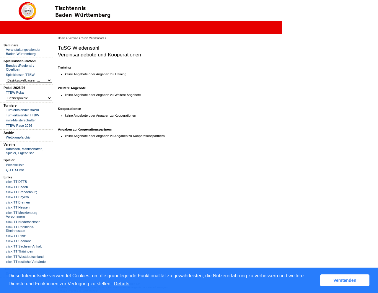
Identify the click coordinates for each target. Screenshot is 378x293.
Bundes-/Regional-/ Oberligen (20, 67)
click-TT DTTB (16, 181)
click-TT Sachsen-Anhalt (24, 246)
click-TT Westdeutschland (25, 256)
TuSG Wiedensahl (92, 38)
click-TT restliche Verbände (26, 261)
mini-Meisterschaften (21, 120)
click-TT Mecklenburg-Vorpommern (22, 214)
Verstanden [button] (344, 280)
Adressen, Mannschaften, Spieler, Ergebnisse (24, 150)
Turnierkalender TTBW (22, 115)
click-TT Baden (17, 187)
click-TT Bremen (18, 202)
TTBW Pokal (15, 92)
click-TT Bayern (17, 197)
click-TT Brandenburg (22, 192)
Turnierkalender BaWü (22, 110)
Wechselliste (15, 165)
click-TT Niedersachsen (23, 222)
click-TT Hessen (18, 207)
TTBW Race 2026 (19, 125)
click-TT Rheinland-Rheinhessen (20, 228)
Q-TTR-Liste (15, 170)
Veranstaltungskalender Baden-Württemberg (23, 51)
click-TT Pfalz (16, 236)
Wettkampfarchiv (18, 137)
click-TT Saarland (19, 241)
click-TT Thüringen (19, 251)
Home (61, 38)
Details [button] (121, 283)
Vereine (73, 38)
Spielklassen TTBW (20, 74)
